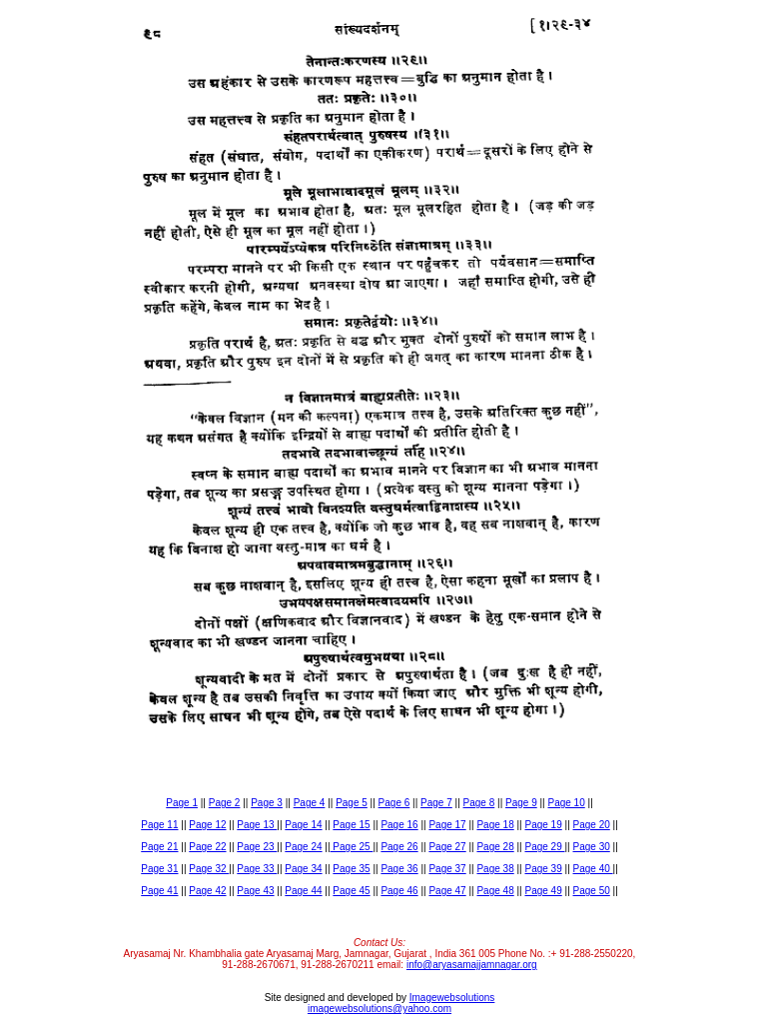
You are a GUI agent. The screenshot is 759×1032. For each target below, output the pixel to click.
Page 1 (182, 802)
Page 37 (446, 868)
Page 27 (446, 846)
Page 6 (394, 802)
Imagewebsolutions (452, 997)
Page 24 (303, 846)
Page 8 (479, 802)
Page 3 (267, 802)
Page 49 (542, 890)
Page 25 (352, 846)
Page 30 (591, 846)
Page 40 (593, 868)
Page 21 (159, 846)
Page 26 (398, 846)
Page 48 (494, 890)
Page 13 (257, 824)
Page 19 (542, 824)
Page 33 (257, 868)
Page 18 (494, 824)
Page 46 (398, 890)
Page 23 (257, 846)
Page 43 (255, 890)
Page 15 (351, 824)
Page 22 (207, 846)
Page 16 (398, 824)
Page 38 (494, 868)
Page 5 (352, 802)
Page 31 (159, 868)
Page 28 (494, 846)
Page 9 (521, 802)
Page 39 (542, 868)
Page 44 (303, 890)
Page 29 (544, 846)
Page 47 (446, 890)
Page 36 (398, 868)
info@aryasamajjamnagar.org (471, 964)
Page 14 (303, 824)
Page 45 (351, 890)
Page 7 (436, 802)
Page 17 (446, 824)
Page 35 (351, 868)
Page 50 (591, 890)
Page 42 (207, 890)
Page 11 (159, 824)
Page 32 (209, 868)
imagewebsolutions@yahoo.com (379, 1008)
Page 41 (159, 890)
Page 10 (565, 802)
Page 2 (225, 802)
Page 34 (303, 868)
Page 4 (310, 802)
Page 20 (591, 824)
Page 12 (207, 824)
